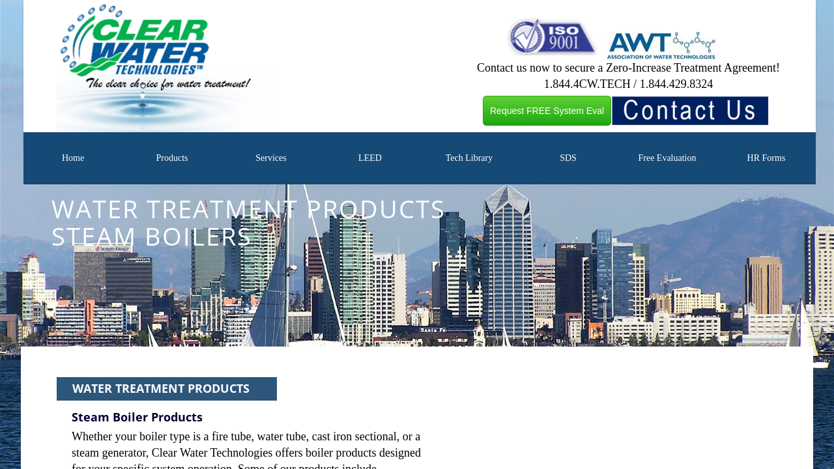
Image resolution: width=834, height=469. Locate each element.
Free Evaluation (667, 158)
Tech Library (469, 158)
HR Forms (766, 158)
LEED (370, 158)
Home (73, 158)
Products (172, 158)
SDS (568, 158)
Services (270, 158)
